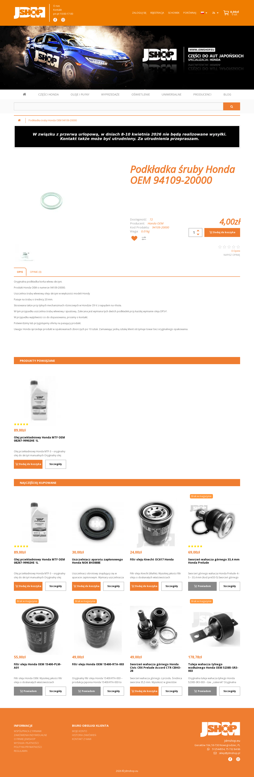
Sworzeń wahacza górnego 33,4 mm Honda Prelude (214, 561)
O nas (56, 6)
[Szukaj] (231, 106)
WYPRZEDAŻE (110, 94)
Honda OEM (156, 223)
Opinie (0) (35, 272)
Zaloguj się (139, 12)
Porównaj (189, 12)
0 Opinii (235, 251)
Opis (20, 272)
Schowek (173, 12)
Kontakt (57, 9)
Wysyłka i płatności (26, 743)
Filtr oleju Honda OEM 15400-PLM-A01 (37, 665)
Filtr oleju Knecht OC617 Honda (152, 559)
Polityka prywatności (28, 747)
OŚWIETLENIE (141, 94)
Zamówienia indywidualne (30, 735)
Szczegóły (55, 464)
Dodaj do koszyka (222, 232)
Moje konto (79, 731)
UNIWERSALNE (171, 94)
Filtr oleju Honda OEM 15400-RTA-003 (98, 664)
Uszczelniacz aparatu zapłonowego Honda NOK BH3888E (97, 561)
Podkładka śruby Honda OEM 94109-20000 (53, 120)
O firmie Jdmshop (24, 739)
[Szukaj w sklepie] (118, 106)
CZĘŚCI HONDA (48, 94)
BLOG (227, 94)
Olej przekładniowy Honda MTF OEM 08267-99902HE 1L (39, 439)
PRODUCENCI (202, 94)
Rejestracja (157, 12)
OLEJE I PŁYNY (80, 94)
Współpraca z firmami (27, 731)
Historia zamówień (84, 735)
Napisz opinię (232, 255)
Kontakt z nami (81, 739)
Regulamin (20, 751)
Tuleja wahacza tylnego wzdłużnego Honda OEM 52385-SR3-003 (213, 667)
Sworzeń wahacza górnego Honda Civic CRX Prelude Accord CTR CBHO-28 (155, 667)
